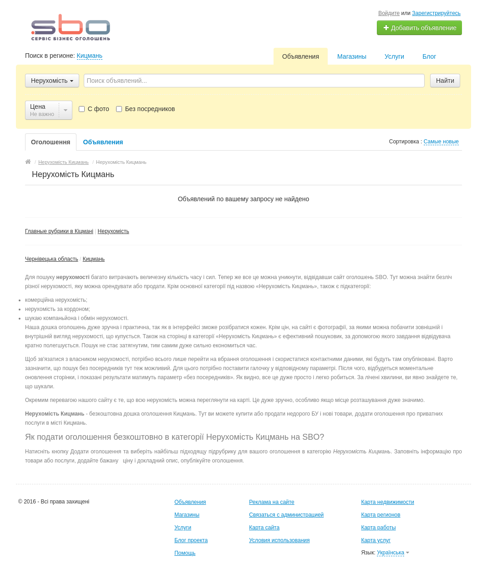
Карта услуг (376, 540)
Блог (429, 56)
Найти (445, 80)
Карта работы (378, 527)
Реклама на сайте (271, 502)
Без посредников (145, 108)
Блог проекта (191, 540)
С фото (94, 108)
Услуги (394, 56)
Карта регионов (380, 515)
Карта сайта (264, 527)
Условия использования (279, 540)
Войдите (389, 13)
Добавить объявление (420, 27)
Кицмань (89, 55)
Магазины (351, 56)
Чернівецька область (51, 259)
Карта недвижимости (387, 502)
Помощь (184, 553)
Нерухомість (113, 231)
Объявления (300, 56)
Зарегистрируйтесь (436, 13)
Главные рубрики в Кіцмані (59, 231)
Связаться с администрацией (286, 515)
